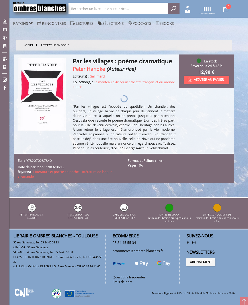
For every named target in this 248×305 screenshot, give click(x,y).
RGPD (186, 293)
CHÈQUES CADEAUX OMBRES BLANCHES (124, 214)
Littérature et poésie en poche (56, 171)
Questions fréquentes (129, 277)
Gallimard (97, 76)
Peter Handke (89, 69)
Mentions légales (162, 293)
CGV (178, 293)
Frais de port (122, 282)
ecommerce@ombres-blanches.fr (138, 251)
